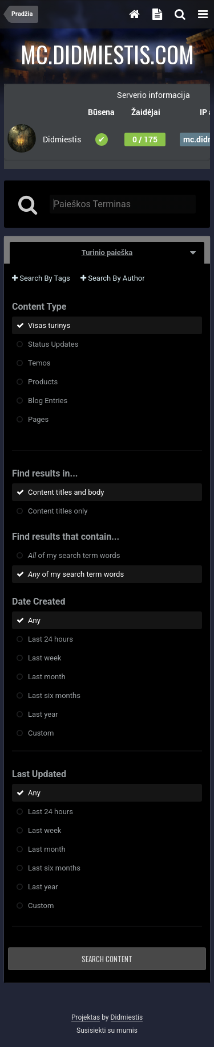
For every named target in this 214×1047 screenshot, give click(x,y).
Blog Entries (47, 400)
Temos (39, 363)
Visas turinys (49, 325)
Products (43, 381)
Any (34, 620)
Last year (43, 714)
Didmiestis (127, 1017)
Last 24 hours (50, 639)
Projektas (85, 1017)
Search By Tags (41, 278)
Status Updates (53, 344)
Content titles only (57, 511)
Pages (38, 419)
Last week (44, 658)
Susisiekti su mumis (107, 1030)
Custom (41, 733)
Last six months (54, 695)
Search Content (107, 958)
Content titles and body (66, 492)
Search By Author (112, 278)
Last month (47, 676)
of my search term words (74, 555)
